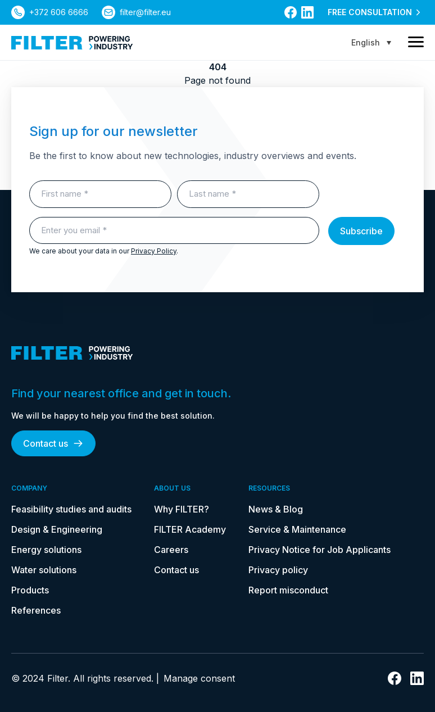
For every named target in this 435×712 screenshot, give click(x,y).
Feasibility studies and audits (71, 509)
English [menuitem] (365, 42)
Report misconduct (288, 590)
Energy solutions (46, 549)
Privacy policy (278, 569)
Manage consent (199, 678)
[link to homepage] (72, 42)
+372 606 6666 (58, 12)
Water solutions (43, 569)
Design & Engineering (56, 529)
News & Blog (275, 509)
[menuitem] (371, 42)
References (36, 610)
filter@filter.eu (145, 12)
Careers (171, 549)
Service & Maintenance (297, 529)
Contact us (53, 443)
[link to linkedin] (307, 12)
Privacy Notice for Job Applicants (319, 549)
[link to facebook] (290, 12)
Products (30, 590)
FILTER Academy (190, 529)
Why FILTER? (181, 509)
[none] (371, 42)
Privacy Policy (153, 251)
